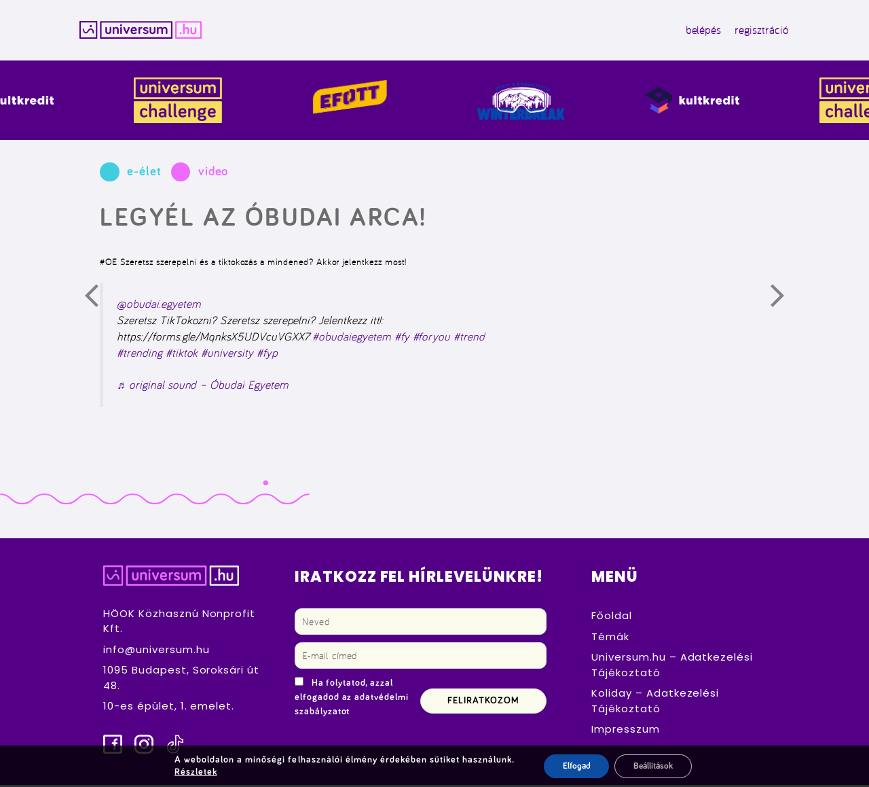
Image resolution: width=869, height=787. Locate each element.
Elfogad (572, 766)
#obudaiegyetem (351, 338)
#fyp (267, 354)
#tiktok (182, 354)
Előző (100, 301)
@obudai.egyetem (158, 306)
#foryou (432, 338)
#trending (139, 354)
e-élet (144, 173)
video (213, 173)
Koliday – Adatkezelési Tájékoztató (655, 703)
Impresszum (625, 731)
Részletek (193, 772)
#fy (401, 338)
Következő (785, 301)
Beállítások (653, 766)
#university (227, 354)
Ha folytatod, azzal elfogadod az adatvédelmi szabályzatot (352, 699)
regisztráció (752, 31)
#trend (469, 338)
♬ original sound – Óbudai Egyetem (202, 387)
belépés (694, 31)
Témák (610, 638)
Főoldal (611, 617)
